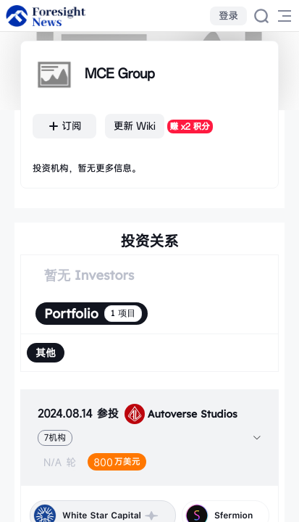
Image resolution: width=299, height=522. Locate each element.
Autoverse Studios (181, 414)
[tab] (149, 437)
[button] (149, 437)
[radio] (45, 352)
